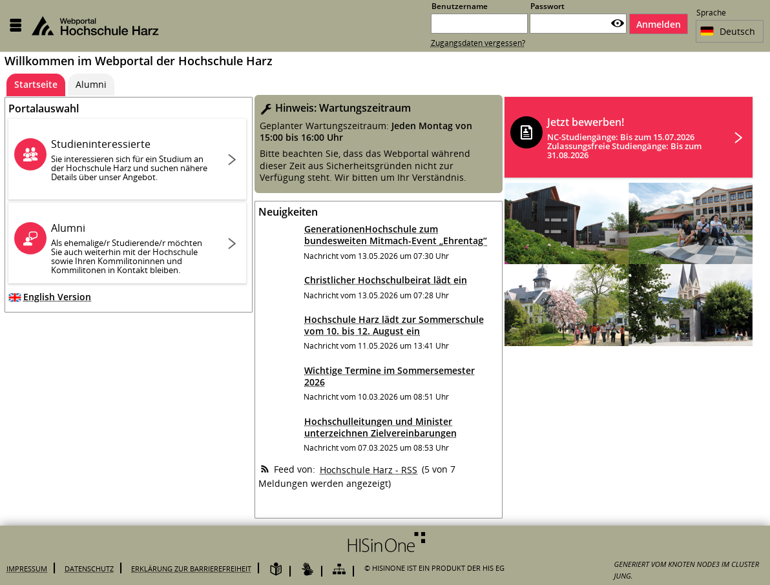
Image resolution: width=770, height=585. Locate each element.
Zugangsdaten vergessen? (478, 42)
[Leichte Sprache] (275, 569)
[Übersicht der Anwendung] (339, 569)
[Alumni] (91, 85)
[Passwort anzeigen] (617, 23)
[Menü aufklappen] (15, 25)
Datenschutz (89, 568)
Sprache (711, 13)
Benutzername (460, 6)
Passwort (547, 6)
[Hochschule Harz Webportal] (102, 25)
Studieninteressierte (131, 160)
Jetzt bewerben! (632, 138)
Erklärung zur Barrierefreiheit (191, 568)
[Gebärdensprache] (307, 569)
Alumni (131, 248)
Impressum (26, 568)
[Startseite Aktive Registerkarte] (35, 85)
